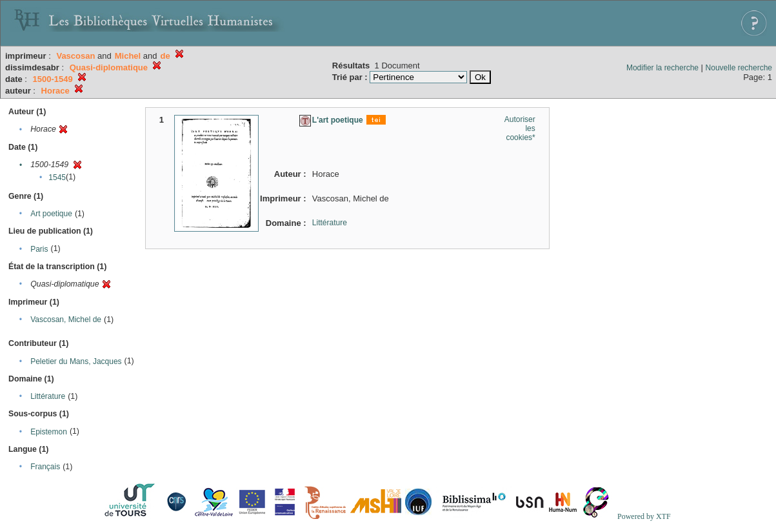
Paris (39, 249)
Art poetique (51, 213)
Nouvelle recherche (739, 67)
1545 (57, 177)
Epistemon (48, 431)
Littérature (47, 396)
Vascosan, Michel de (65, 319)
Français (45, 466)
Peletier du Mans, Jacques (75, 361)
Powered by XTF (644, 516)
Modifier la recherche (662, 67)
